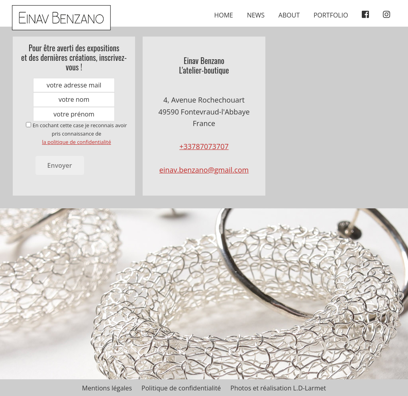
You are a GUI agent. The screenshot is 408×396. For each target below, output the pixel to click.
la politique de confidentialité (76, 142)
